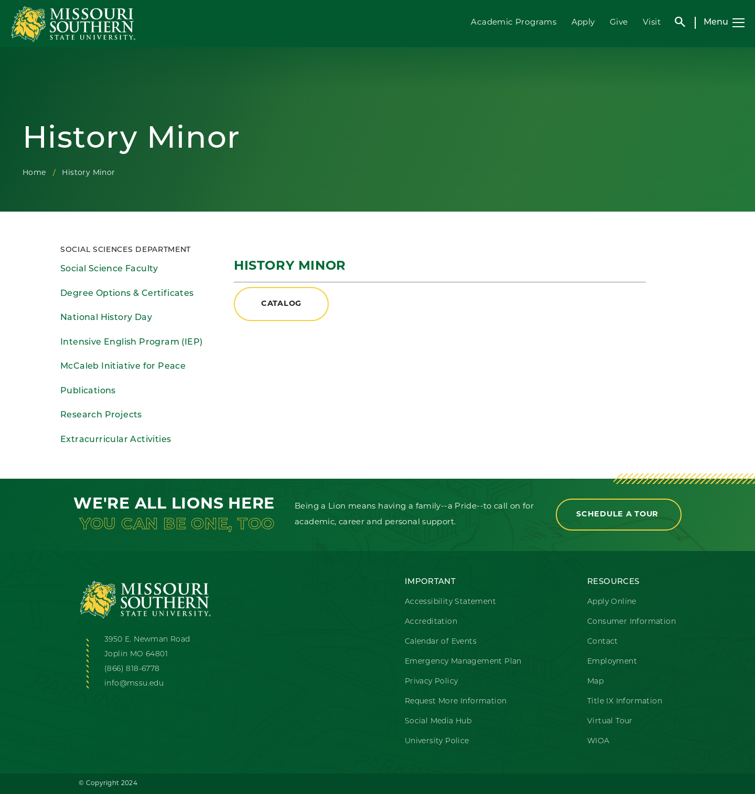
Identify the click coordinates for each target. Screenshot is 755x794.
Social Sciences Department (125, 250)
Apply (583, 23)
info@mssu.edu (134, 684)
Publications (88, 391)
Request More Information (456, 701)
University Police (437, 741)
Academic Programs (513, 23)
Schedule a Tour (618, 515)
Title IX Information (624, 701)
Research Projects (101, 415)
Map (595, 682)
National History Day (106, 318)
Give (619, 23)
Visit (652, 23)
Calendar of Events (441, 642)
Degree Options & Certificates (127, 294)
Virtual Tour (610, 721)
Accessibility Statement (450, 602)
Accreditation (431, 622)
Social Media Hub (438, 721)
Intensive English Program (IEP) (131, 342)
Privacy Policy (431, 682)
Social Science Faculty (109, 269)
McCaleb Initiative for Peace (123, 366)
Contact (602, 642)
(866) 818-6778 (132, 669)
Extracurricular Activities (115, 440)
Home (34, 173)
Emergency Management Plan (463, 662)
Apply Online (612, 602)
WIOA (598, 741)
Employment (612, 662)
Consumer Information (631, 622)
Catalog (281, 304)
